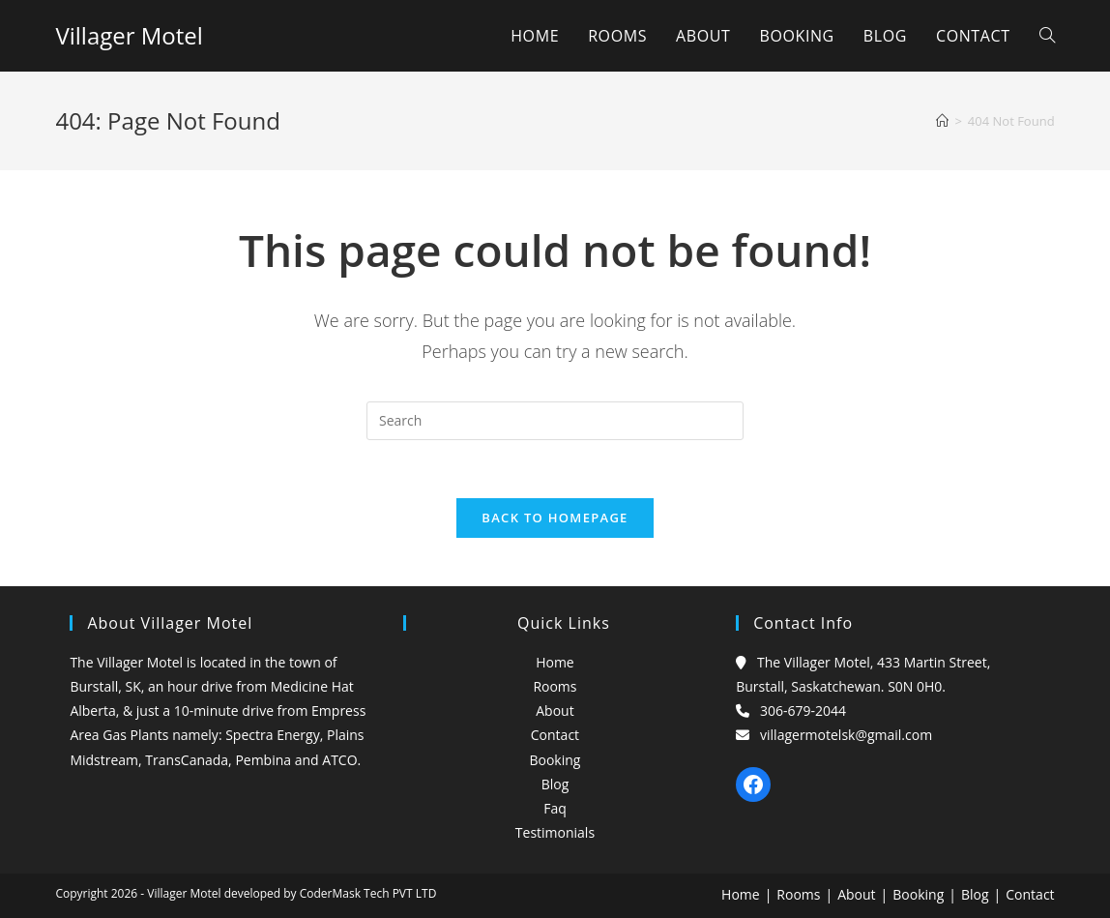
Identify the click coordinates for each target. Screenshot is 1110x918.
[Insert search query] (555, 420)
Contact (555, 735)
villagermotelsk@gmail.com (846, 735)
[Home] (942, 121)
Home (555, 662)
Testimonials (555, 832)
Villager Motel (128, 35)
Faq (555, 808)
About (554, 710)
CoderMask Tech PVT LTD (368, 893)
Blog (555, 784)
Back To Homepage (555, 517)
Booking (554, 760)
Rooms (554, 686)
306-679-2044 (803, 710)
